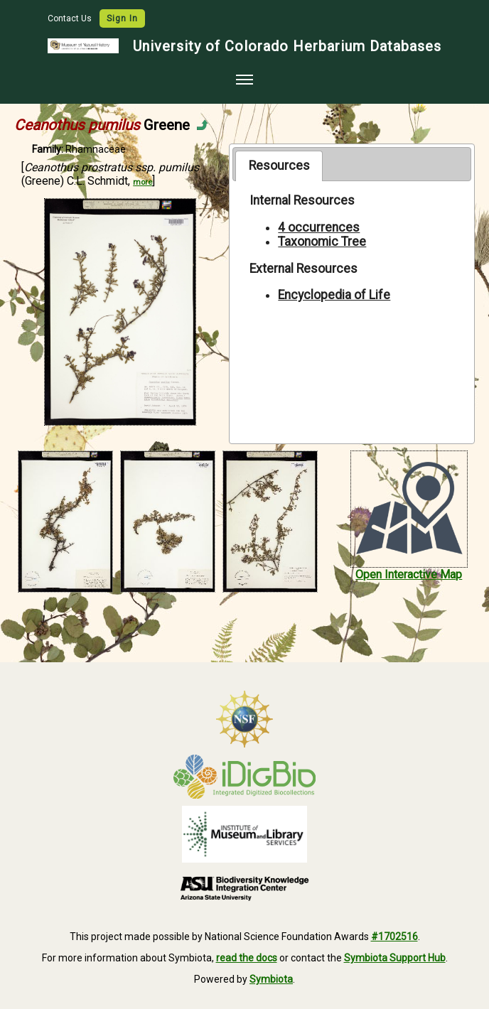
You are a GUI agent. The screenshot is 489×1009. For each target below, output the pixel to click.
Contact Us (71, 18)
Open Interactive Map (408, 574)
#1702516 (394, 936)
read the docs (246, 958)
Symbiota (271, 979)
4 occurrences (319, 227)
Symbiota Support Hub (395, 958)
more (142, 182)
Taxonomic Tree (322, 241)
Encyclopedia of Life (334, 295)
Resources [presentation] (279, 165)
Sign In (122, 18)
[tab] (279, 165)
